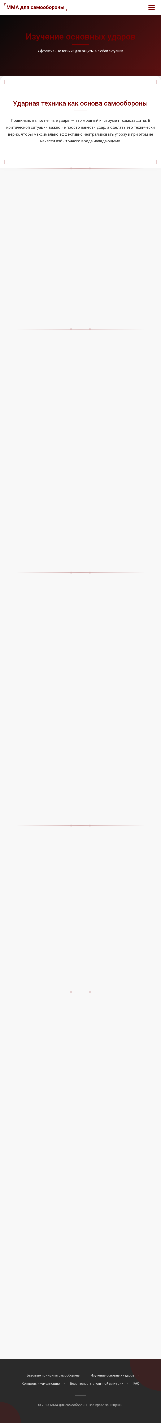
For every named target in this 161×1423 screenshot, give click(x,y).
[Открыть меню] (151, 7)
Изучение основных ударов (112, 1375)
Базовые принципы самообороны (53, 1375)
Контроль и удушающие (41, 1384)
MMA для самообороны (35, 7)
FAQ (136, 1384)
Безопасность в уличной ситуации (96, 1384)
